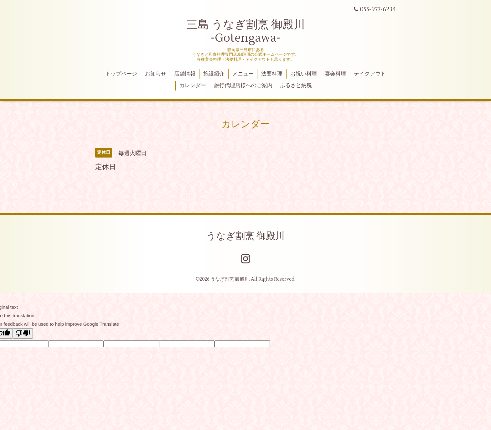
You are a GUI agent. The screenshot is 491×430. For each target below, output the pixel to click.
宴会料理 (335, 73)
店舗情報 (184, 73)
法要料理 (271, 73)
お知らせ (155, 73)
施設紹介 (214, 73)
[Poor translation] (23, 333)
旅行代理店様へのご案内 (243, 85)
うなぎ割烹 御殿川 (245, 236)
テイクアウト (370, 73)
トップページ (121, 73)
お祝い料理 (303, 73)
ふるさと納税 (296, 85)
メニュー (243, 73)
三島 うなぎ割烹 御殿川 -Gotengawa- (245, 31)
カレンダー (192, 85)
